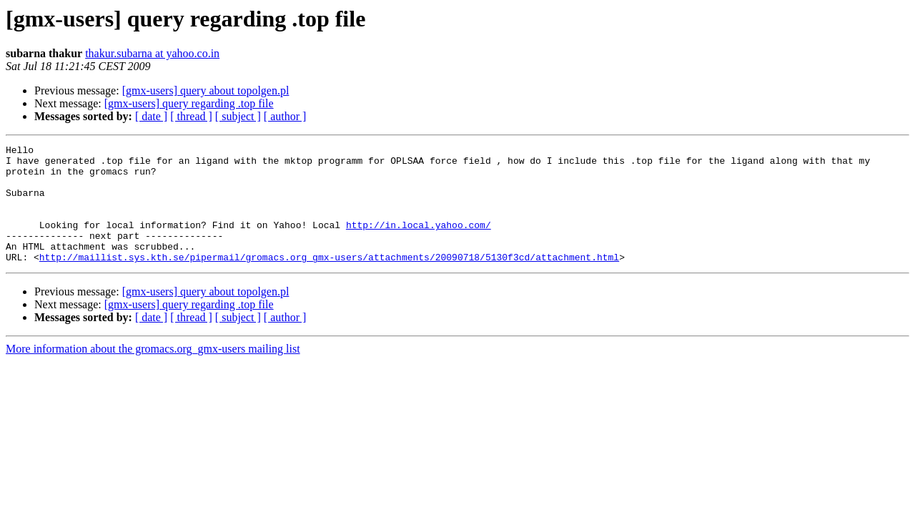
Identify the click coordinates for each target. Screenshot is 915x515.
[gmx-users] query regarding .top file (189, 103)
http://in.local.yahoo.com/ (418, 241)
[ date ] (151, 116)
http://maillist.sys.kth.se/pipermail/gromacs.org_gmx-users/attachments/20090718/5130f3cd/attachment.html (329, 280)
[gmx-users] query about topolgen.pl (206, 90)
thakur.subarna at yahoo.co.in (152, 53)
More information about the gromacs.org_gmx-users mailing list (153, 372)
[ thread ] (191, 116)
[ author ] (285, 116)
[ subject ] (238, 116)
